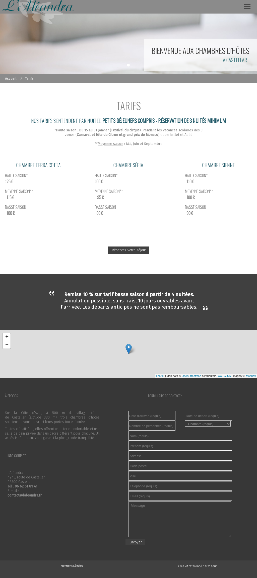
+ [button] (7, 337)
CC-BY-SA (224, 375)
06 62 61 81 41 (26, 486)
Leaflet (160, 375)
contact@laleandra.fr (25, 495)
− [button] (7, 345)
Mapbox (251, 375)
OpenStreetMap (191, 375)
